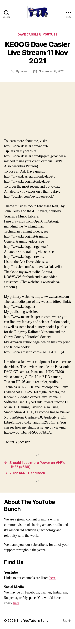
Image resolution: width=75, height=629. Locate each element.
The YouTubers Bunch (33, 621)
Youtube (50, 34)
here (52, 578)
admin (24, 71)
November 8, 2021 (51, 71)
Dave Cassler (29, 34)
